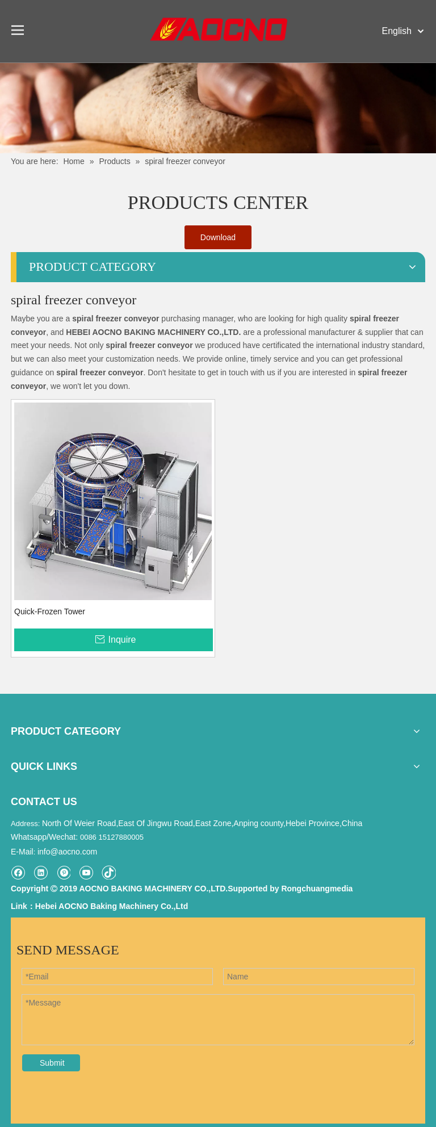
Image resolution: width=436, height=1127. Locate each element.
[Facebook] (18, 872)
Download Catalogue (218, 241)
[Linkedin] (40, 872)
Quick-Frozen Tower (49, 611)
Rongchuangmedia (317, 888)
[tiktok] (109, 872)
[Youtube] (86, 872)
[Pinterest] (63, 872)
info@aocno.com (67, 851)
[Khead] (218, 107)
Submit (52, 1062)
